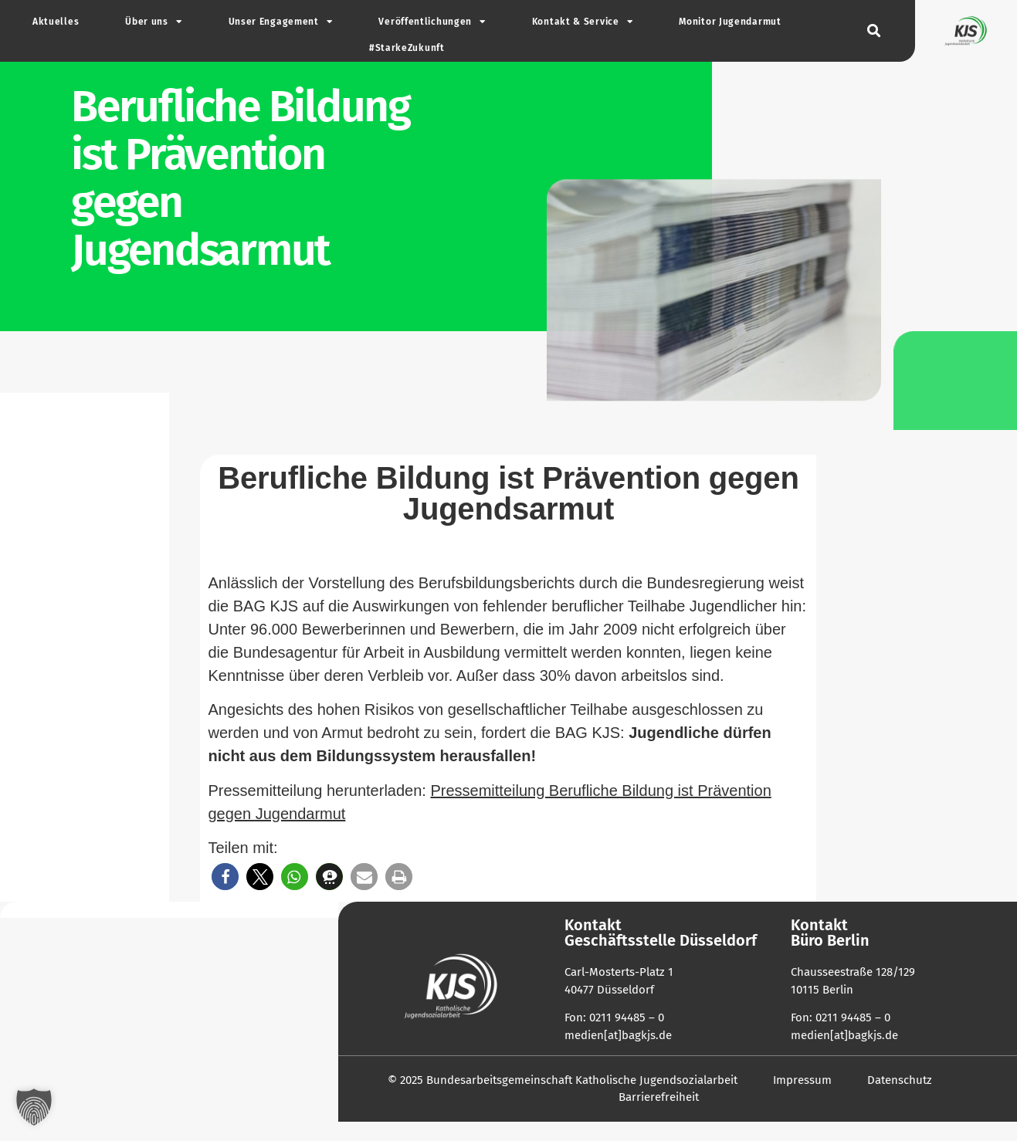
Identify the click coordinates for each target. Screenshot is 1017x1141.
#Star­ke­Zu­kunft (407, 47)
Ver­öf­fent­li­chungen (431, 21)
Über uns (153, 21)
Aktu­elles (55, 21)
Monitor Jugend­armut (730, 21)
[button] (873, 31)
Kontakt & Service (582, 21)
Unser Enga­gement (281, 21)
